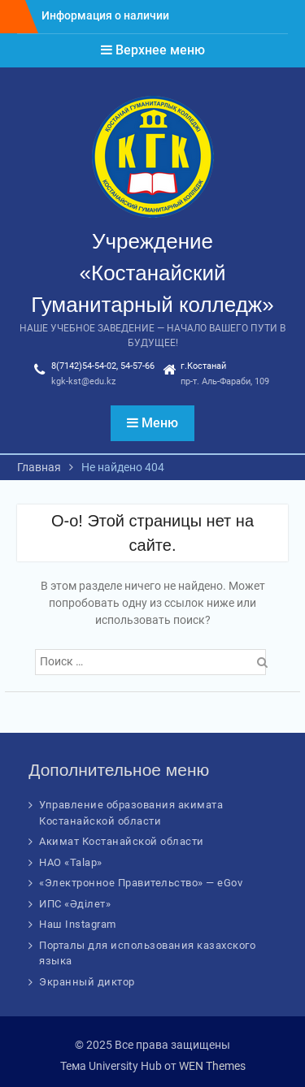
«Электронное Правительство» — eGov (140, 883)
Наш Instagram (77, 924)
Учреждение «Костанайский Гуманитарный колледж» (152, 273)
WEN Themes (212, 1065)
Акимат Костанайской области (121, 841)
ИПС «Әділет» (75, 904)
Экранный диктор (87, 982)
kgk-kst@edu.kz (83, 381)
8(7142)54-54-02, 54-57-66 (103, 366)
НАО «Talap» (70, 862)
